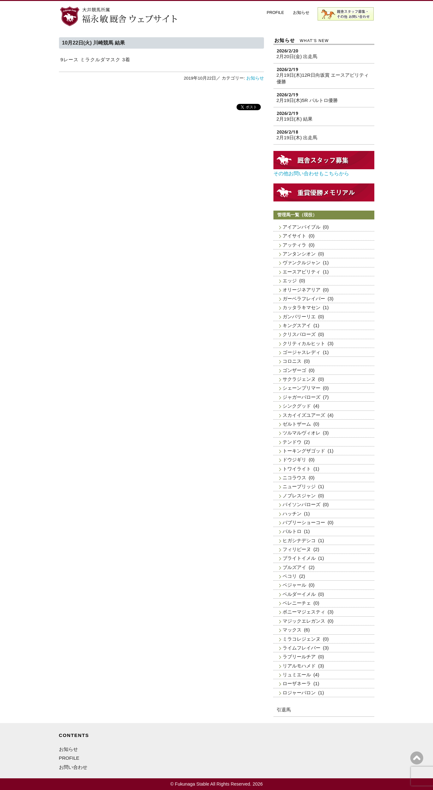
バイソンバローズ (301, 504)
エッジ (290, 280)
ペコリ (290, 576)
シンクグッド (297, 406)
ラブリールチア (299, 656)
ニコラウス (294, 477)
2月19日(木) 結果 (295, 119)
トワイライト (297, 468)
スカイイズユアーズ (304, 415)
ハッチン (292, 513)
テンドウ (292, 442)
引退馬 (284, 709)
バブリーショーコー (304, 522)
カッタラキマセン (301, 307)
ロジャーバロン (299, 692)
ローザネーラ (297, 683)
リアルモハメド (299, 665)
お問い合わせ (73, 767)
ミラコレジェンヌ (301, 639)
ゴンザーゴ (294, 370)
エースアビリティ (301, 271)
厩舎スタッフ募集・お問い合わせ (346, 14)
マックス (292, 629)
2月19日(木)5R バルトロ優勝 (307, 100)
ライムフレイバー (301, 647)
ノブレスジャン (299, 495)
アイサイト (294, 235)
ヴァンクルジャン (301, 262)
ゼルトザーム (297, 424)
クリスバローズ (299, 334)
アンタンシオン (299, 253)
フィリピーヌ (297, 549)
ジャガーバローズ (301, 397)
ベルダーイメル (299, 594)
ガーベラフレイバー (304, 298)
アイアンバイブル (301, 227)
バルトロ (292, 531)
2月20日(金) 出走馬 (297, 56)
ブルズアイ (294, 567)
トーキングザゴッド (304, 450)
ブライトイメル (299, 558)
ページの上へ (417, 758)
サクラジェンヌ (299, 379)
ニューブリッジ (299, 486)
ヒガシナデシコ (299, 540)
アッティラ (294, 245)
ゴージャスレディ (301, 352)
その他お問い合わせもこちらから (311, 173)
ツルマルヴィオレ (301, 432)
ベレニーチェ (297, 603)
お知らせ (301, 12)
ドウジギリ (294, 459)
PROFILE (275, 12)
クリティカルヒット (304, 343)
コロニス (292, 361)
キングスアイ (297, 325)
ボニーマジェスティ (304, 611)
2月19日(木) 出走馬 (297, 137)
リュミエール (297, 674)
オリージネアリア (301, 289)
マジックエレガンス (304, 621)
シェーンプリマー (301, 388)
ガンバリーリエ (299, 316)
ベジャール (294, 585)
